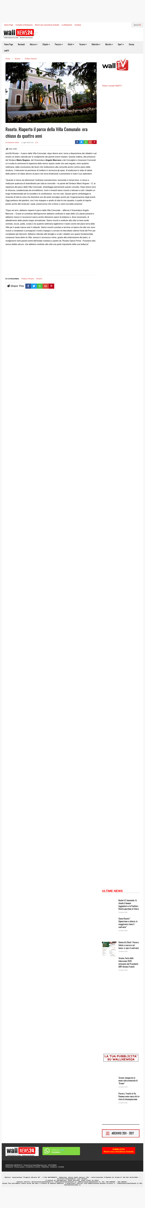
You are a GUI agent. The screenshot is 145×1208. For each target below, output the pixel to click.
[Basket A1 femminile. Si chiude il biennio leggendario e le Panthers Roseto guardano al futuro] (109, 925)
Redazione (9, 1186)
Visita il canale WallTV (112, 105)
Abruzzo (33, 44)
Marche (109, 44)
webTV (6, 50)
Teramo (83, 44)
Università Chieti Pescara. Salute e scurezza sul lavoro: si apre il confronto (128, 964)
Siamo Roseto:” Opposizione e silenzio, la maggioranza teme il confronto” (127, 941)
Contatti (61, 1186)
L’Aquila (46, 44)
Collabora (53, 1186)
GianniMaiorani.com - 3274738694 (44, 1184)
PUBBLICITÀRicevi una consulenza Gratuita (118, 1169)
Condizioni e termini (33, 1186)
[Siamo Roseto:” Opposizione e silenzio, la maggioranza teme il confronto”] (109, 944)
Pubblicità (45, 1186)
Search (137, 25)
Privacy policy (19, 1186)
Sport (121, 44)
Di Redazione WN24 (12, 142)
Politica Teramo (27, 279)
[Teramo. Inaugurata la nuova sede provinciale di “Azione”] (109, 1103)
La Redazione (67, 25)
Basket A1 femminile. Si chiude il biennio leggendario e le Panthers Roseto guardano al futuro (128, 923)
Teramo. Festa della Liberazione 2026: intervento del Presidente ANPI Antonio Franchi (128, 981)
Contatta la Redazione (24, 25)
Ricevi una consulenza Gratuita (47, 25)
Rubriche (96, 44)
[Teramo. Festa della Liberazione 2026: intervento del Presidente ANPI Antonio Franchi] (109, 983)
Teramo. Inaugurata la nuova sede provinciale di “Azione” (128, 1099)
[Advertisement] (15, 261)
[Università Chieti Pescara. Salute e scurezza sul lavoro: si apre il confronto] (109, 967)
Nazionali (21, 44)
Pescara (59, 44)
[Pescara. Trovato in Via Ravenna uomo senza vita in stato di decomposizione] (109, 1119)
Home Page (8, 25)
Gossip (131, 44)
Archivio (78, 25)
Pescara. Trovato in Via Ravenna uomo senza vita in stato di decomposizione (128, 1115)
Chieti (71, 44)
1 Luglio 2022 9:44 (27, 142)
